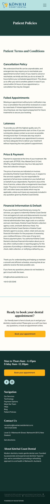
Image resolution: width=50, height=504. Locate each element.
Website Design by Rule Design (35, 496)
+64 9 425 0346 (10, 282)
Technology (9, 399)
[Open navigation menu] (45, 5)
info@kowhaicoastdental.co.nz (16, 277)
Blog (6, 409)
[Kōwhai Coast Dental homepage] (22, 5)
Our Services (9, 396)
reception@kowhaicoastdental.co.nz (18, 425)
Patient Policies (10, 412)
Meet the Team (10, 404)
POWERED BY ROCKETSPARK (14, 501)
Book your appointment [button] (25, 334)
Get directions (9, 440)
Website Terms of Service (13, 496)
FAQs (6, 407)
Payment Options (11, 401)
